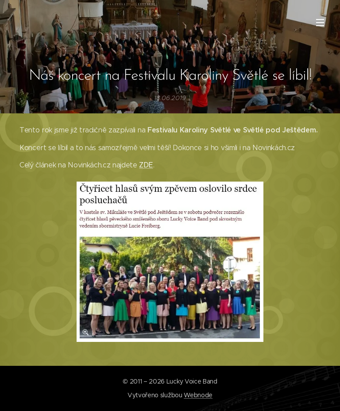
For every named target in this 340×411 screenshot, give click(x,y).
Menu (320, 22)
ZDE (146, 165)
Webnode (198, 395)
